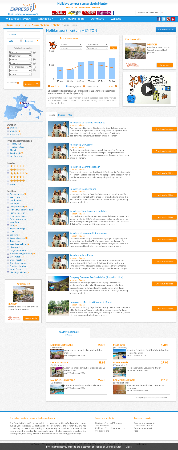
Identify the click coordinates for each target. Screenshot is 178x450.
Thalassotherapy (17, 228)
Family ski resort (17, 213)
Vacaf (12, 184)
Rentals (51, 115)
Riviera (27, 25)
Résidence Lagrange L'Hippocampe (88, 233)
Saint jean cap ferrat (143, 428)
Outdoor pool (16, 200)
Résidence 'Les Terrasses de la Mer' (89, 210)
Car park (14, 234)
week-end (14, 134)
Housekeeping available (21, 253)
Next (111, 86)
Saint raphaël (120, 362)
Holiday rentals (13, 25)
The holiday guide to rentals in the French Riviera (32, 418)
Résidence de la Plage (81, 255)
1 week (13, 127)
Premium (14, 222)
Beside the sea (17, 194)
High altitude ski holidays (21, 209)
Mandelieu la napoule (62, 380)
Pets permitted (17, 206)
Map (70, 115)
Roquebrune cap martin (144, 423)
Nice (136, 431)
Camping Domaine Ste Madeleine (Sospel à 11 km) (96, 277)
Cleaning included (18, 272)
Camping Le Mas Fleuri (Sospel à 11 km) (91, 301)
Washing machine (18, 244)
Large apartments (18, 250)
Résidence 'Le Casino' (81, 144)
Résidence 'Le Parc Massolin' (85, 166)
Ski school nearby (18, 219)
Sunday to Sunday (18, 266)
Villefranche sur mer (143, 425)
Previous (55, 86)
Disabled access (17, 238)
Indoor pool (15, 203)
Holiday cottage (17, 147)
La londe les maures (61, 345)
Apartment (15, 153)
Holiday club (15, 143)
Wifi (12, 225)
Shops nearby (16, 260)
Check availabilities (166, 29)
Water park (15, 197)
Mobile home (16, 156)
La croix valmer (59, 362)
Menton (56, 25)
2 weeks (14, 131)
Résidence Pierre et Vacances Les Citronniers (108, 424)
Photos (61, 115)
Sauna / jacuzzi (16, 269)
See (114, 48)
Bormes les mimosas (124, 380)
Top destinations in (68, 333)
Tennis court (16, 241)
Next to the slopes (18, 216)
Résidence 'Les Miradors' (83, 188)
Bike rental (15, 247)
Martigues (119, 345)
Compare (29, 84)
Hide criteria (12, 82)
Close (129, 446)
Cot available (16, 256)
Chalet (13, 150)
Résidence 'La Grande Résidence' (88, 122)
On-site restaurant (18, 263)
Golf (12, 231)
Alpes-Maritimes (41, 25)
